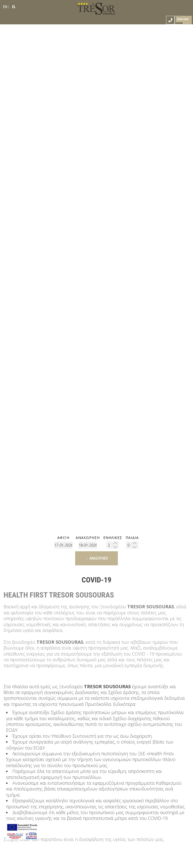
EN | (6, 7)
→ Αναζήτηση (96, 558)
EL (14, 7)
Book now (182, 19)
